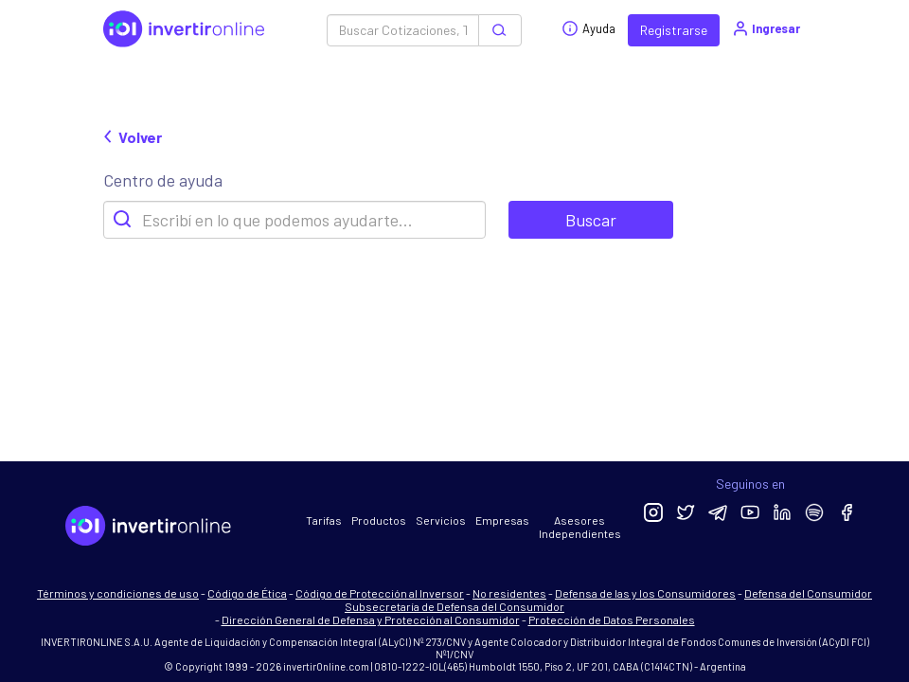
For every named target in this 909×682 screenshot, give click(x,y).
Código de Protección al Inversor (379, 593)
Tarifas (324, 520)
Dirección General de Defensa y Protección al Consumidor (371, 619)
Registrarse (673, 30)
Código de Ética (247, 593)
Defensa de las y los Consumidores (645, 593)
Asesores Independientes (580, 526)
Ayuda (588, 28)
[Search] (294, 220)
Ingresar (765, 28)
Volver (132, 137)
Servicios (441, 520)
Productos (378, 520)
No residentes (509, 593)
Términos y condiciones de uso (118, 593)
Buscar (590, 219)
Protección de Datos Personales (611, 619)
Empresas (502, 520)
